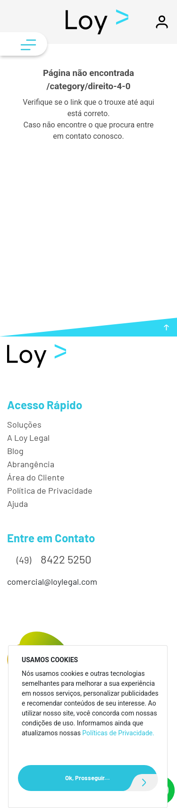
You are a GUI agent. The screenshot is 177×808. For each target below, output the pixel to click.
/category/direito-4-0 (89, 86)
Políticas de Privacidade (117, 733)
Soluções (24, 424)
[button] (162, 26)
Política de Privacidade (50, 490)
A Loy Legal (28, 437)
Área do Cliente (36, 477)
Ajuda (17, 503)
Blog (15, 451)
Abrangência (30, 464)
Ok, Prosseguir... (111, 778)
